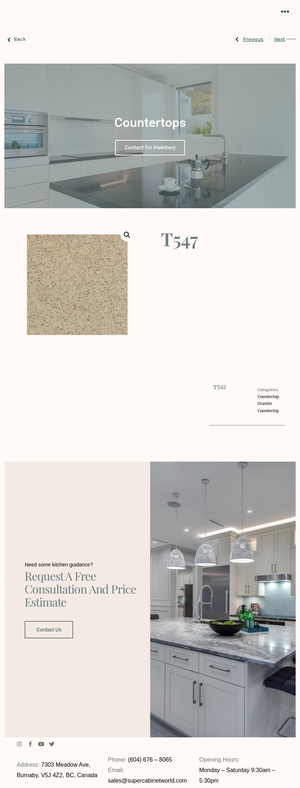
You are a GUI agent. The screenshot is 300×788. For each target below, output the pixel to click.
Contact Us (48, 629)
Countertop (268, 396)
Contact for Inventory (150, 147)
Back (15, 39)
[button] (127, 234)
